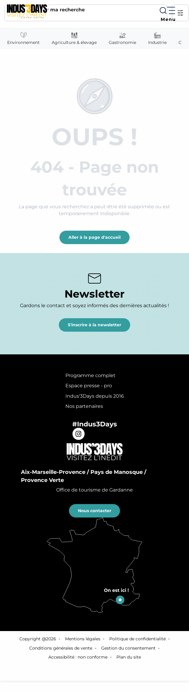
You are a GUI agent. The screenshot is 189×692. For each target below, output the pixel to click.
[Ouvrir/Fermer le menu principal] (167, 14)
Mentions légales (82, 639)
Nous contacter (94, 510)
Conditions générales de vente (60, 648)
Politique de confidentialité (137, 639)
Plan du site (128, 657)
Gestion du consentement (128, 648)
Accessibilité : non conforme (77, 657)
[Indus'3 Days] (27, 10)
